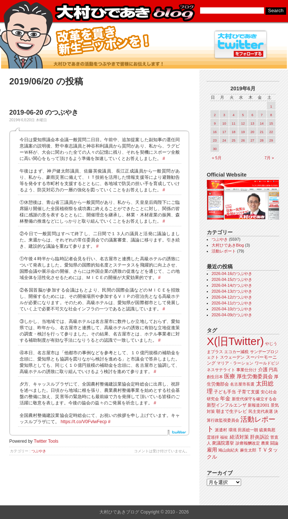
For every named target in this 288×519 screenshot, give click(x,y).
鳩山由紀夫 (228, 450)
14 (262, 123)
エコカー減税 (236, 351)
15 (271, 123)
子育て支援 (248, 391)
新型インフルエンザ (227, 405)
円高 (273, 369)
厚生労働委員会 (255, 376)
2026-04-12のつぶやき (232, 297)
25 (234, 140)
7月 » (269, 158)
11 (234, 123)
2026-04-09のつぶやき (232, 315)
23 (215, 140)
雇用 (212, 450)
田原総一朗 (248, 430)
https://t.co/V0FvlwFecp (84, 421)
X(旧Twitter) (235, 341)
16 (215, 132)
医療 (229, 376)
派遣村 (221, 430)
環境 (233, 430)
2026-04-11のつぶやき (232, 303)
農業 (265, 443)
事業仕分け (246, 370)
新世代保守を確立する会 (254, 399)
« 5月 (217, 158)
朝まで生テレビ (231, 411)
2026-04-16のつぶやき (232, 273)
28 (262, 140)
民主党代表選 (260, 411)
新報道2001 (258, 405)
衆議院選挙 (223, 443)
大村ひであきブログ (124, 12)
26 (243, 140)
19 (243, 132)
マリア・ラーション (235, 363)
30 (215, 149)
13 (252, 123)
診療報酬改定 (248, 443)
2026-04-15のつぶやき (232, 279)
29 (271, 140)
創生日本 (215, 377)
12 (243, 123)
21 (262, 132)
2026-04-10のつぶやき (232, 309)
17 (224, 132)
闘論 (274, 443)
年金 (225, 398)
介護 (263, 369)
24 (224, 140)
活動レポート (224, 251)
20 (252, 132)
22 (271, 132)
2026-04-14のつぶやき (232, 285)
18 (234, 132)
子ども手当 (225, 391)
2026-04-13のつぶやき (232, 291)
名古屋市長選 (242, 384)
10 (224, 123)
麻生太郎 (248, 450)
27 (252, 140)
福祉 (224, 437)
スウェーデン (232, 357)
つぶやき (38, 451)
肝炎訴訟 (259, 437)
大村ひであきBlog (228, 245)
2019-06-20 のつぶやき (43, 112)
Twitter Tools (46, 441)
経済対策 (239, 437)
